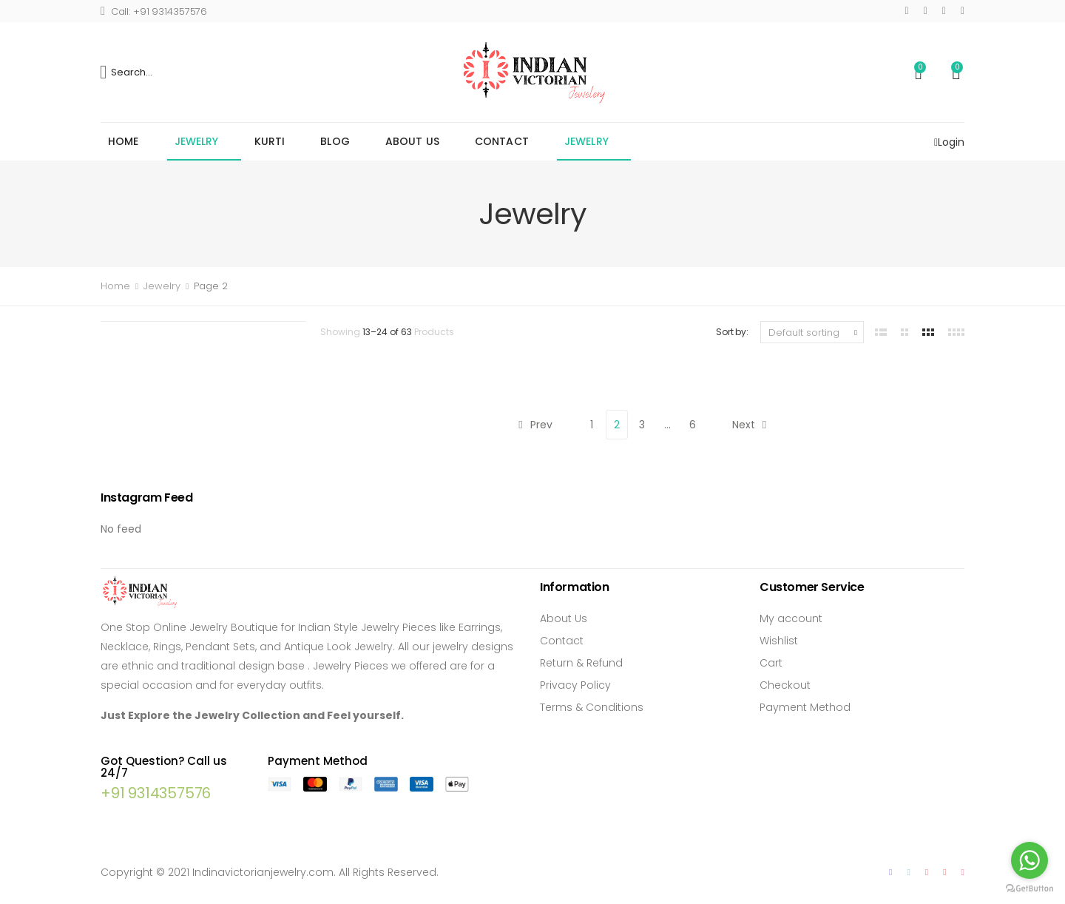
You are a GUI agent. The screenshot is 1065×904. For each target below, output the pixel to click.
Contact (502, 141)
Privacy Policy (575, 685)
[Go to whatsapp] (1029, 860)
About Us (412, 141)
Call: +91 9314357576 (154, 11)
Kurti (269, 141)
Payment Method (805, 707)
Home (123, 141)
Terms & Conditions (591, 707)
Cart (771, 662)
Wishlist (779, 640)
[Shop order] (812, 332)
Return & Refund (581, 662)
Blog (335, 141)
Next (749, 424)
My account (791, 618)
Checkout (785, 685)
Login (949, 142)
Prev (535, 424)
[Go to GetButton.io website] (1029, 889)
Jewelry (197, 141)
